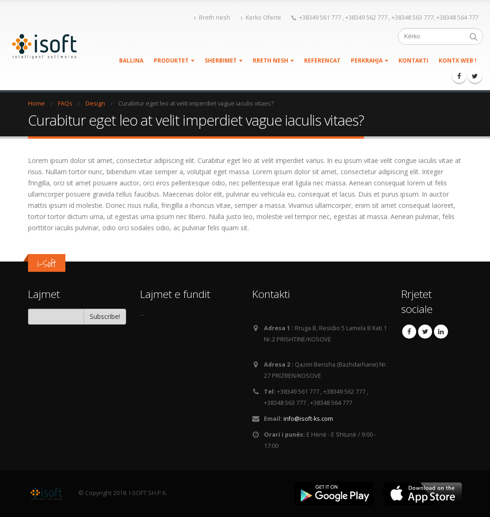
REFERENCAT (322, 60)
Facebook (409, 332)
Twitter (425, 332)
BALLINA (131, 60)
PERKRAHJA (367, 60)
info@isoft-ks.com (308, 419)
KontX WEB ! (457, 58)
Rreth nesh (212, 17)
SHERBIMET (221, 60)
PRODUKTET (171, 60)
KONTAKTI (413, 60)
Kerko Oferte (261, 17)
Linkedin (441, 332)
